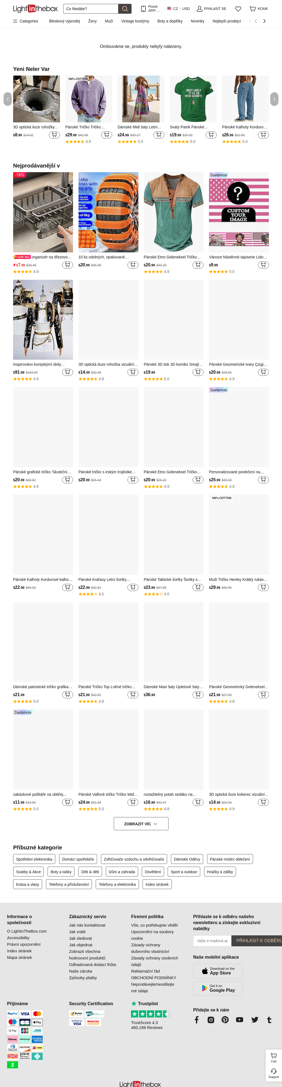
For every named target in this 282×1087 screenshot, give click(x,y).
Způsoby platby (83, 977)
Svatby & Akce (28, 872)
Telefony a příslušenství (69, 884)
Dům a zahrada (122, 872)
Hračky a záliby (220, 872)
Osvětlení (153, 872)
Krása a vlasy (27, 884)
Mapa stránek (19, 957)
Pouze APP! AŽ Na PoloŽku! (154, 9)
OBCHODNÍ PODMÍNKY (153, 977)
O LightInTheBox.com (27, 931)
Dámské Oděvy (187, 859)
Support (274, 1077)
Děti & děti (90, 872)
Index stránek (157, 884)
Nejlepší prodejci (227, 21)
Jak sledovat (80, 938)
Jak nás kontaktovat (87, 925)
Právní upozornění (24, 944)
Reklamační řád (145, 971)
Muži (109, 21)
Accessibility (18, 937)
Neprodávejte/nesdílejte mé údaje (152, 987)
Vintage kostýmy (135, 21)
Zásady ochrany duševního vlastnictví (150, 948)
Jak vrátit (77, 931)
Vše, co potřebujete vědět (154, 925)
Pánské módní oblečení (230, 859)
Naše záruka (80, 971)
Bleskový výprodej (64, 21)
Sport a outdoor (184, 872)
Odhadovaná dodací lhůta (92, 964)
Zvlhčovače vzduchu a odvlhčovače (134, 859)
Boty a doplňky (170, 21)
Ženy (92, 21)
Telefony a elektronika (117, 884)
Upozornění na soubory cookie (152, 935)
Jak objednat (80, 944)
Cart (276, 1057)
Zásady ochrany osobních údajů (154, 961)
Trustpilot (144, 1004)
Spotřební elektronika (34, 859)
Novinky (198, 21)
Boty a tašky (61, 872)
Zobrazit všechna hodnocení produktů (87, 954)
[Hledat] (90, 9)
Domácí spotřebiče (78, 859)
